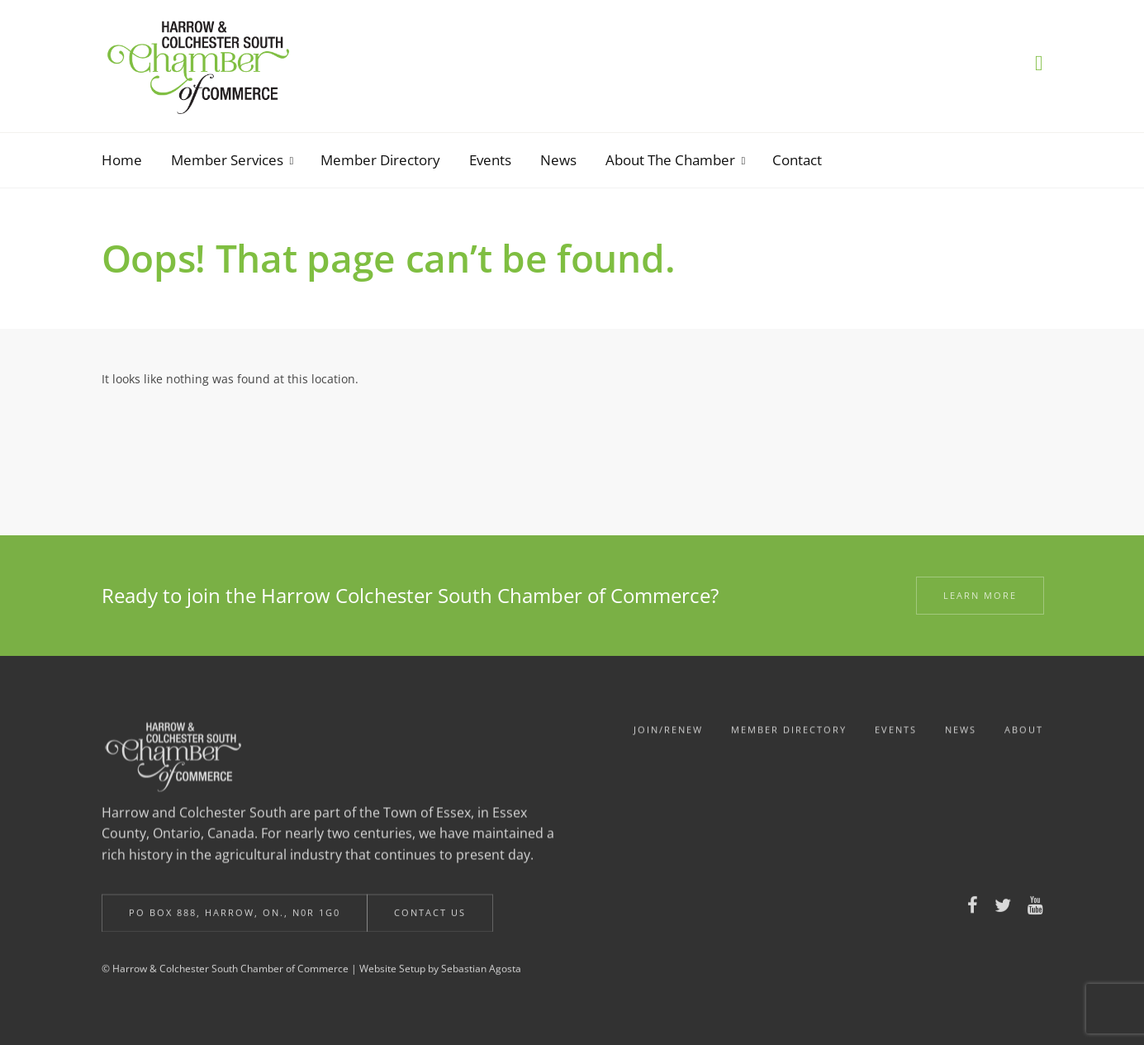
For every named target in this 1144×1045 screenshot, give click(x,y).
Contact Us (430, 918)
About (1023, 739)
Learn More (980, 595)
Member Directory (789, 739)
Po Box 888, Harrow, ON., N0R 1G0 (234, 918)
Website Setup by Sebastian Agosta (440, 974)
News (960, 739)
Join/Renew (668, 739)
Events (896, 739)
